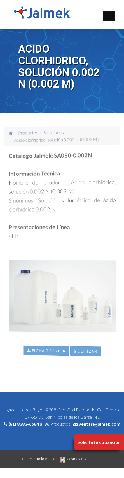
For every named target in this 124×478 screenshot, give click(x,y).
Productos (30, 137)
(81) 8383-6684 (23, 424)
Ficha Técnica (47, 349)
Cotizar (86, 355)
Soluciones (54, 133)
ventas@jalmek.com (99, 424)
